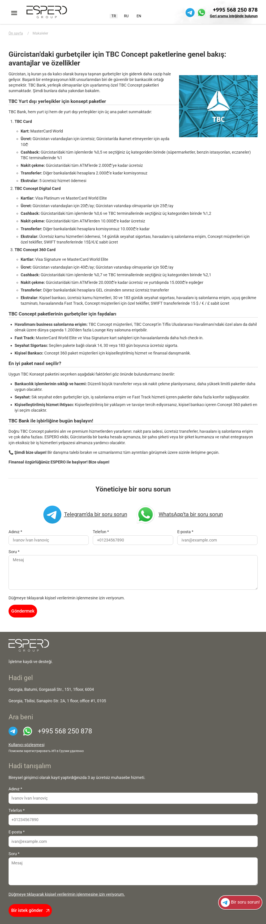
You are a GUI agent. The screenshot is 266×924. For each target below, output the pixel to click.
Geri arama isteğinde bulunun (234, 16)
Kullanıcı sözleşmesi (26, 745)
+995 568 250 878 (235, 10)
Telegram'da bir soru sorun (85, 515)
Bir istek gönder (30, 910)
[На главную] (29, 645)
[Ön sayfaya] (47, 12)
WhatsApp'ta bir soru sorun (179, 514)
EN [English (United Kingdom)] (139, 16)
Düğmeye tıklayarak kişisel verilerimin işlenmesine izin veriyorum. (67, 894)
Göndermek (22, 611)
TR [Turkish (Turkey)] (113, 16)
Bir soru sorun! (240, 902)
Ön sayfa (16, 33)
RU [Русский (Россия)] (126, 16)
